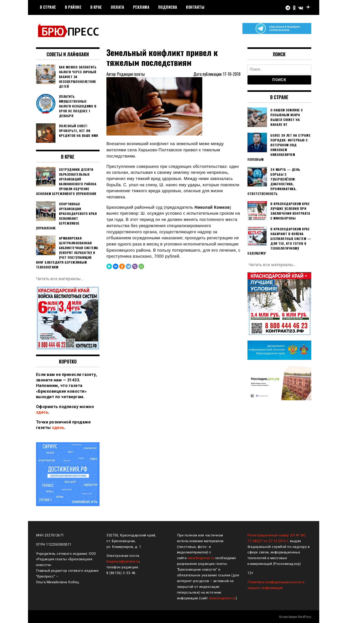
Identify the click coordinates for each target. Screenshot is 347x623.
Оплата (117, 7)
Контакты (195, 7)
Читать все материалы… (60, 278)
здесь (42, 412)
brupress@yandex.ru (122, 561)
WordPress (304, 616)
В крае (96, 7)
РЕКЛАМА (141, 7)
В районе (73, 7)
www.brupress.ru (201, 558)
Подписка (167, 7)
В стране (48, 7)
